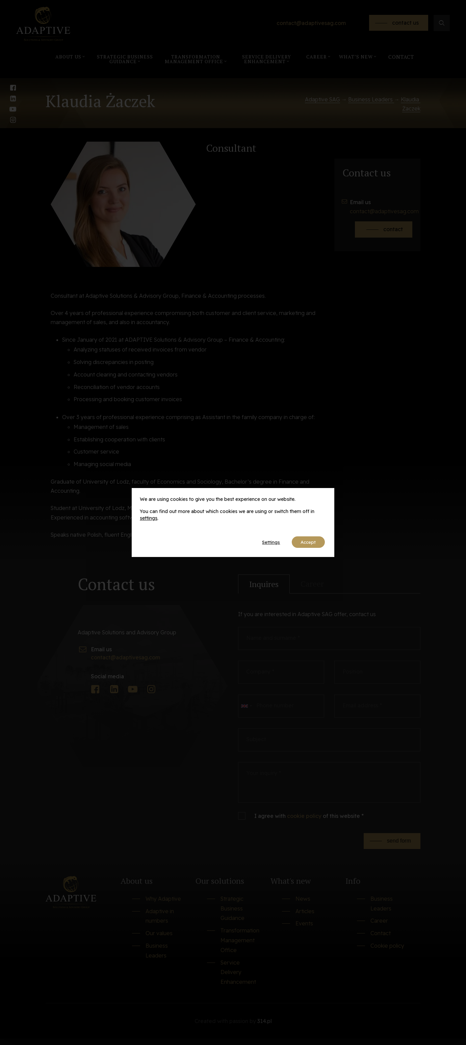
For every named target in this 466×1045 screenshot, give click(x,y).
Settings (267, 542)
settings (148, 518)
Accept (307, 542)
